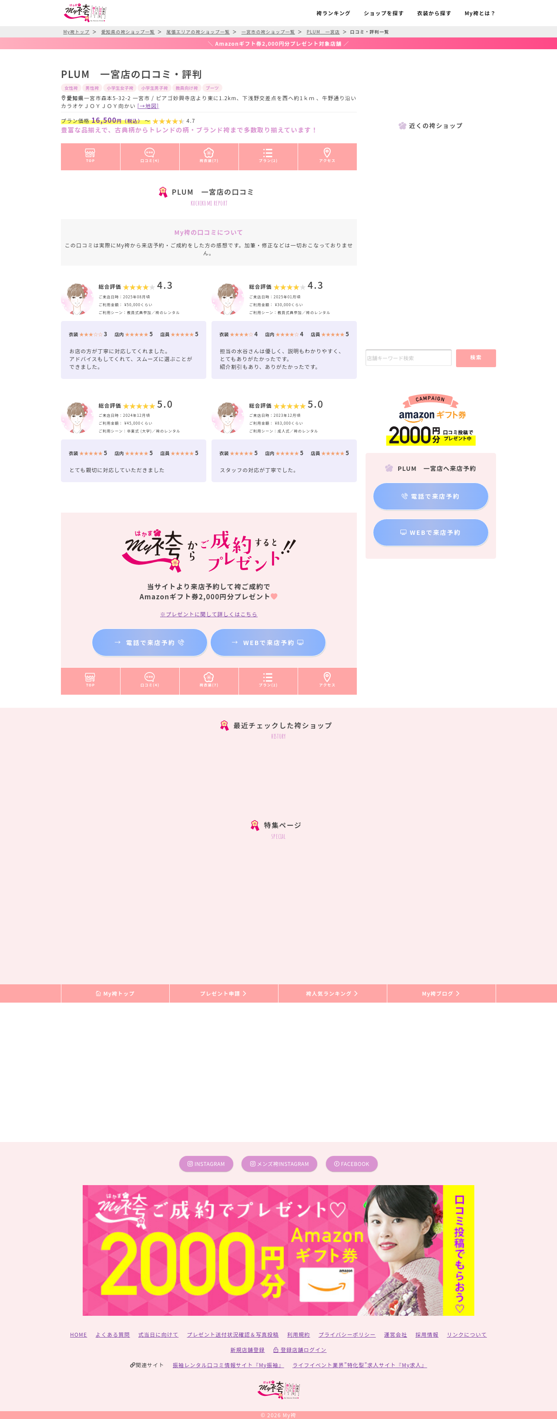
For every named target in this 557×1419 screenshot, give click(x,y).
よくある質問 (113, 1334)
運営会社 (395, 1334)
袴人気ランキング (332, 993)
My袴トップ (115, 993)
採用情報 (427, 1334)
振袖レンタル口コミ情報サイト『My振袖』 (228, 1364)
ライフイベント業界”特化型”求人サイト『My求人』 (359, 1364)
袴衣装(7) (209, 153)
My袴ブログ (441, 993)
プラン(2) (268, 153)
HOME (78, 1334)
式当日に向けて (158, 1334)
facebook (351, 1163)
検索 (476, 357)
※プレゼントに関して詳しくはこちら (209, 614)
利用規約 (298, 1334)
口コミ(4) (150, 153)
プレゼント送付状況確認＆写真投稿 (233, 1334)
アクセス (327, 153)
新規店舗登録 (247, 1349)
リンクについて (467, 1334)
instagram (206, 1163)
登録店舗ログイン (300, 1349)
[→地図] (148, 105)
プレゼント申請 (224, 993)
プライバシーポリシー (347, 1334)
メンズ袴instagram (279, 1163)
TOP (90, 153)
